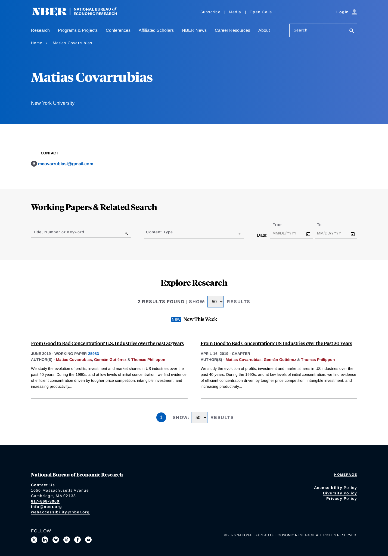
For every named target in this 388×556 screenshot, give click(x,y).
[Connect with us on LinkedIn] (45, 539)
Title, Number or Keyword (58, 232)
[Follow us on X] (34, 539)
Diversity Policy (340, 493)
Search (301, 30)
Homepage (345, 474)
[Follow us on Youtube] (88, 539)
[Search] (352, 31)
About (264, 30)
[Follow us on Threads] (66, 539)
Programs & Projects (78, 30)
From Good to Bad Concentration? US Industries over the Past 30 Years (276, 343)
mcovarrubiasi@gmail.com (65, 163)
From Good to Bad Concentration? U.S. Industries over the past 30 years (107, 343)
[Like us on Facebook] (77, 539)
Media (235, 12)
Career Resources (232, 30)
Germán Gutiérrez (110, 359)
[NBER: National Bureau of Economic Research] (79, 14)
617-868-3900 (45, 501)
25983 (93, 353)
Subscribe (210, 12)
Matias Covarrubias (74, 359)
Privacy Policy (341, 498)
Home (37, 43)
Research (40, 30)
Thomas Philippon (148, 359)
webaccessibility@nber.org (60, 512)
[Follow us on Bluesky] (55, 539)
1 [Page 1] (161, 417)
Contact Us (43, 485)
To (324, 225)
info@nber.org (46, 506)
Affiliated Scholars (156, 30)
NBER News (194, 30)
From (282, 225)
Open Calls (261, 12)
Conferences (118, 30)
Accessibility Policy (335, 487)
